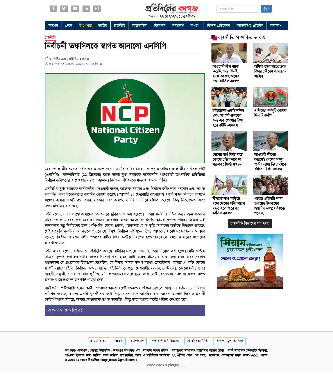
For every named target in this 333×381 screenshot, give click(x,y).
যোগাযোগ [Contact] (137, 341)
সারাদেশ (178, 25)
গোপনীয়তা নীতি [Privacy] (197, 341)
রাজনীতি (119, 25)
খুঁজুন (266, 9)
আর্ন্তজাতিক (139, 25)
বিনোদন (159, 25)
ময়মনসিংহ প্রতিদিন (250, 25)
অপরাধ (195, 25)
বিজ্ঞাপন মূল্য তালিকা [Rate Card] (229, 341)
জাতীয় (102, 25)
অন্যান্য (275, 25)
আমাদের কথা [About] (98, 341)
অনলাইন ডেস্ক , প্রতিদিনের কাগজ (69, 59)
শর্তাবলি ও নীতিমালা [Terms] (165, 341)
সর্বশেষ (53, 25)
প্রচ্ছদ (68, 25)
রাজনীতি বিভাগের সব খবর (250, 223)
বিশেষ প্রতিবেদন (218, 25)
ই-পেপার (85, 25)
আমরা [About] (119, 341)
